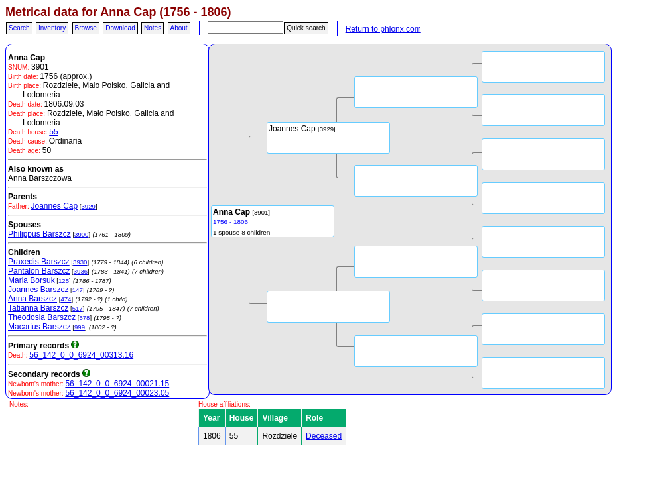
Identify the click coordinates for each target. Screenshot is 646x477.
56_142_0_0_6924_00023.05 (117, 393)
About (179, 28)
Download (120, 28)
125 (63, 280)
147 (77, 289)
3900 (81, 234)
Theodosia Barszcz (42, 317)
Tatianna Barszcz (38, 308)
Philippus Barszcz (39, 233)
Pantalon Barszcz (39, 271)
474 (65, 299)
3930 (80, 262)
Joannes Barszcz (38, 289)
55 (53, 131)
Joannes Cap (54, 206)
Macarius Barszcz (39, 326)
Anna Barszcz (32, 298)
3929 (89, 206)
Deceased (324, 436)
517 (77, 308)
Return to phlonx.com (383, 29)
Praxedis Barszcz (39, 261)
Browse (86, 28)
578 (84, 317)
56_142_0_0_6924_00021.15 (117, 383)
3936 (81, 271)
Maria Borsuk (31, 280)
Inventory (52, 28)
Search (19, 28)
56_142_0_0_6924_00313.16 (81, 355)
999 (79, 327)
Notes (152, 28)
